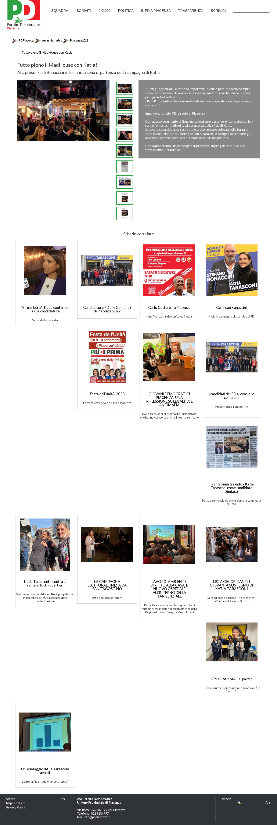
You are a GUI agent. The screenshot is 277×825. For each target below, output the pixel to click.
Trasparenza (191, 10)
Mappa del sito (16, 803)
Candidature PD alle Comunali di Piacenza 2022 (107, 309)
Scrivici (218, 10)
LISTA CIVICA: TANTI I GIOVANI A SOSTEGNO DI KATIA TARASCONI (231, 585)
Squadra (59, 10)
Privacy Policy (15, 807)
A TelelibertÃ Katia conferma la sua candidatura (45, 309)
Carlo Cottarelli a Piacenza (169, 307)
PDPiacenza (26, 40)
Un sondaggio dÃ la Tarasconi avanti (45, 771)
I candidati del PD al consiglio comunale (231, 396)
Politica (126, 10)
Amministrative (52, 40)
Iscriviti (83, 10)
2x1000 (105, 10)
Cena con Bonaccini (231, 307)
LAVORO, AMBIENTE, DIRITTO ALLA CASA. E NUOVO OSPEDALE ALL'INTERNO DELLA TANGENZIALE (169, 588)
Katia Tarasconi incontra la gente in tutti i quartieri (45, 583)
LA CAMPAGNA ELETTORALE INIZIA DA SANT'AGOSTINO (107, 585)
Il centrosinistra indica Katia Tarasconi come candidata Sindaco (231, 488)
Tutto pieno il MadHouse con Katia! (47, 52)
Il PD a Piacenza (156, 10)
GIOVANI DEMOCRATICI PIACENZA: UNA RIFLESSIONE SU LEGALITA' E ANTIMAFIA (169, 399)
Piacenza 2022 (79, 40)
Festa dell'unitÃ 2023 (107, 394)
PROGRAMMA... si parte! (231, 679)
